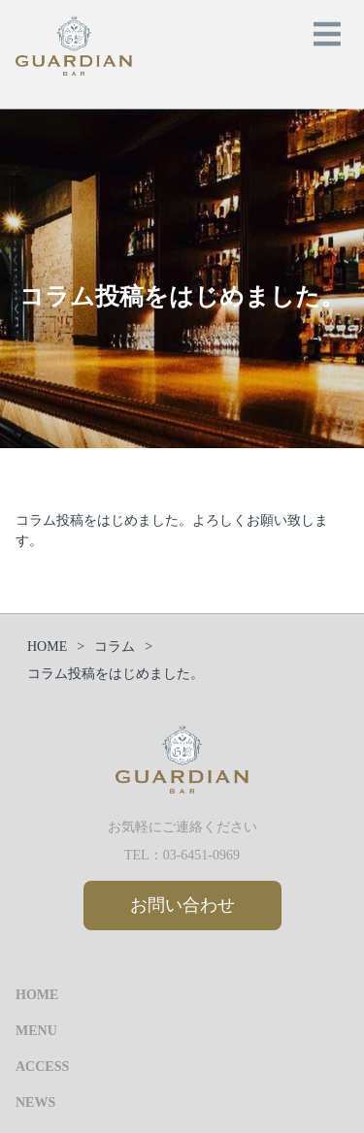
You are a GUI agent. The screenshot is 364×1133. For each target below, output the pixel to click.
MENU (36, 1030)
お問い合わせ (182, 905)
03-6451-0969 (201, 855)
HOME (37, 994)
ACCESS (42, 1066)
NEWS (35, 1102)
